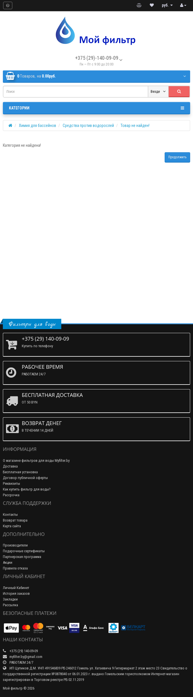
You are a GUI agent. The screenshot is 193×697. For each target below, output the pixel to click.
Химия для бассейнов (37, 125)
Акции (7, 562)
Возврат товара (15, 520)
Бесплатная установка (20, 472)
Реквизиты (11, 483)
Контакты (10, 514)
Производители (15, 545)
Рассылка (10, 605)
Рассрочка (11, 495)
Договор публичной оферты (25, 478)
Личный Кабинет (16, 588)
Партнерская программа (22, 557)
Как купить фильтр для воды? (27, 489)
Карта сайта (12, 526)
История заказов (16, 593)
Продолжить (177, 157)
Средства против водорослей (88, 125)
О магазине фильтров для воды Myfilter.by (36, 460)
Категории (96, 108)
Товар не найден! (135, 125)
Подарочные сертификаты (24, 551)
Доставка (10, 466)
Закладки (10, 599)
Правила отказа (15, 568)
